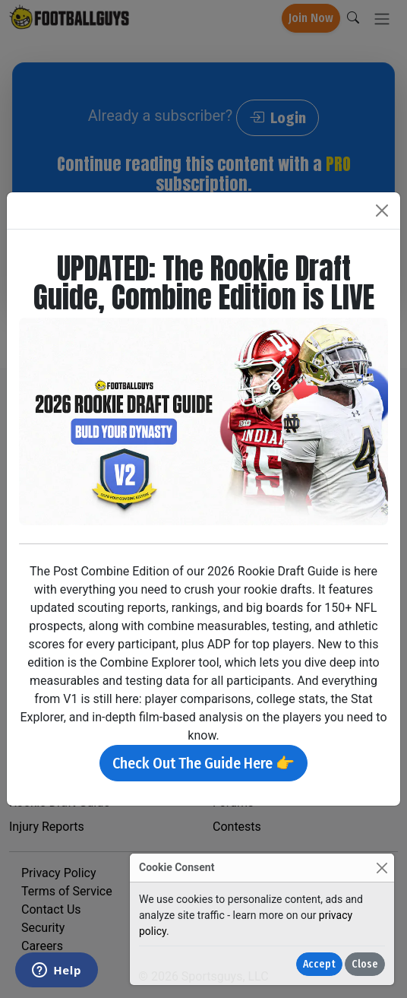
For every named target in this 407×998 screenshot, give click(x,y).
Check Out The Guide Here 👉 (203, 763)
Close (365, 964)
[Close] (382, 868)
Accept (319, 964)
